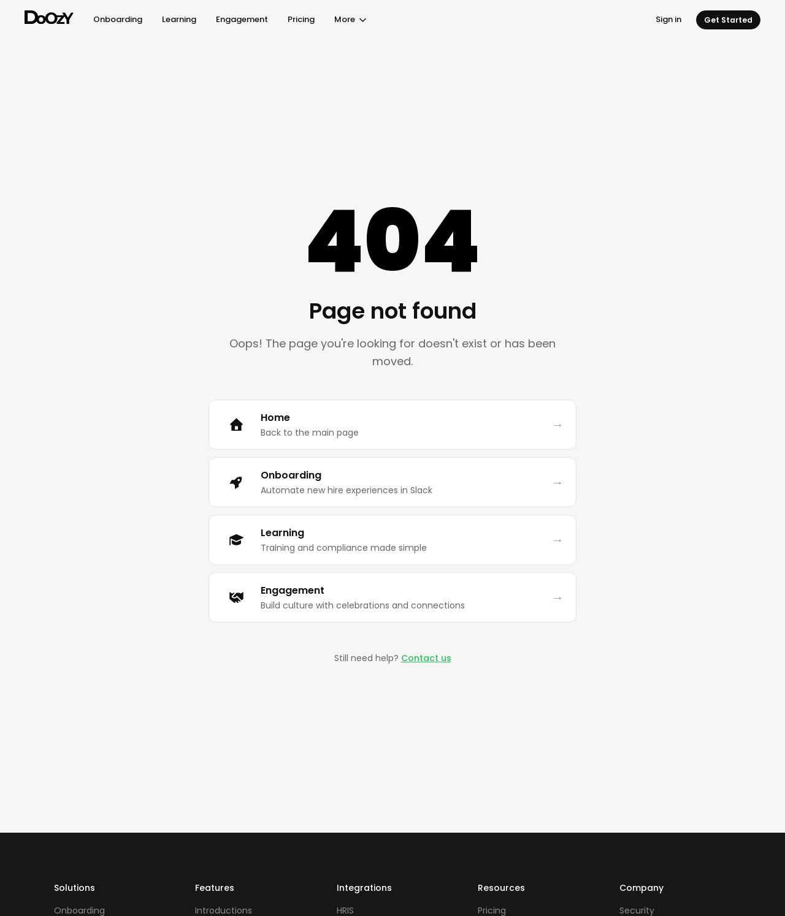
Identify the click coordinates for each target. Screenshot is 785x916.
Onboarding (117, 19)
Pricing (301, 19)
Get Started (728, 20)
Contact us (426, 658)
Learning (179, 19)
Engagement (242, 19)
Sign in (668, 19)
